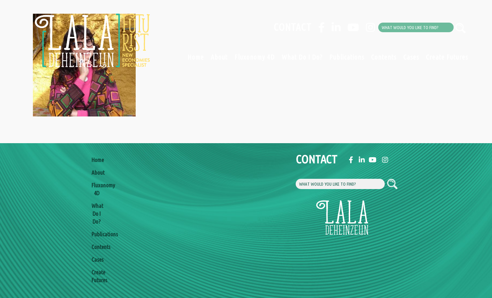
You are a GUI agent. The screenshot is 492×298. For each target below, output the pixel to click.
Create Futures (447, 57)
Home (195, 57)
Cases (411, 57)
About (219, 57)
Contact (292, 27)
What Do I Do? (302, 57)
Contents (383, 57)
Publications (346, 57)
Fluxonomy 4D (254, 57)
